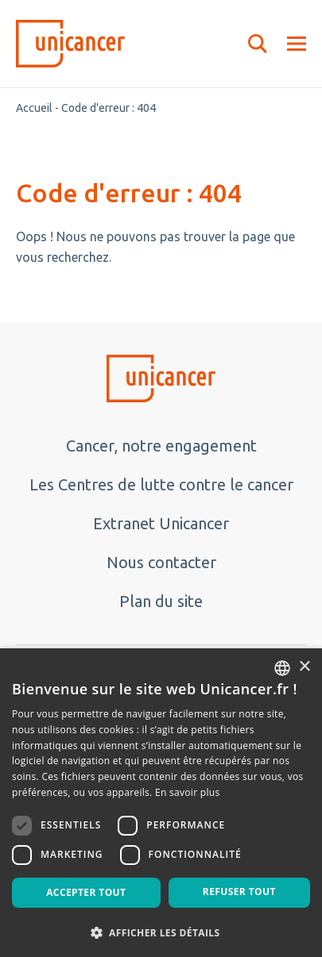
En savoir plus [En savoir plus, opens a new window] (187, 792)
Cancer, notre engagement (161, 445)
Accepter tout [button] (86, 892)
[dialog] (161, 802)
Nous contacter (161, 562)
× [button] (304, 667)
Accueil (34, 108)
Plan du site (161, 601)
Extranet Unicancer (161, 523)
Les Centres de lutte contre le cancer (161, 484)
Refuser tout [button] (239, 891)
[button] (161, 931)
